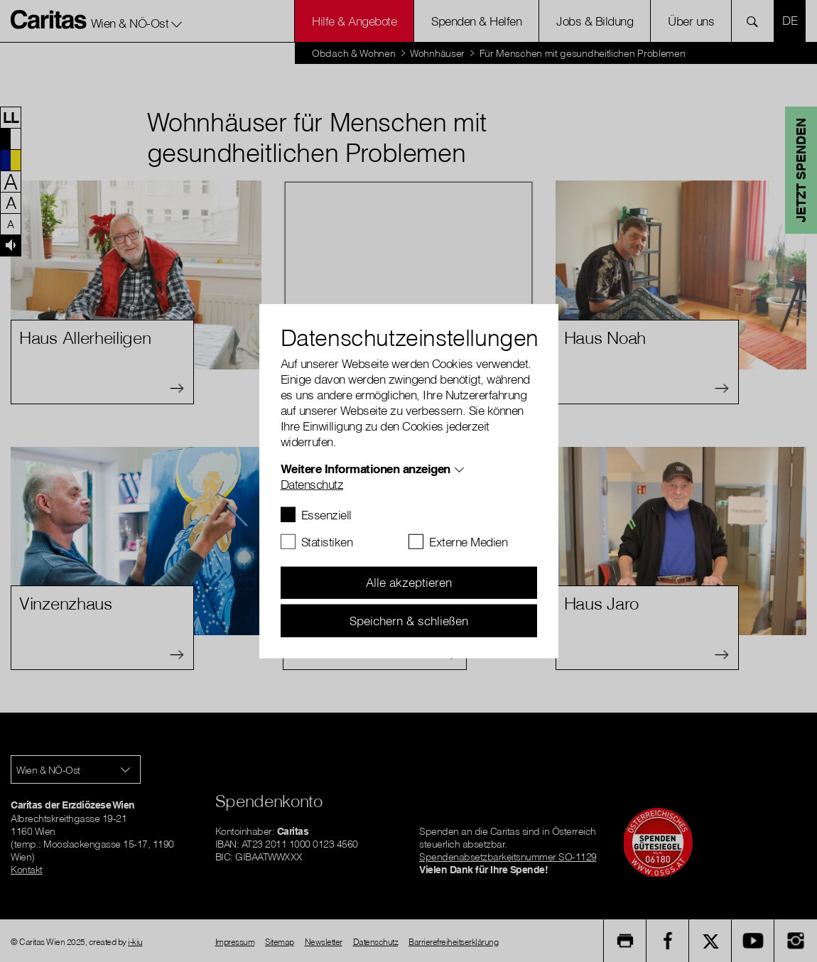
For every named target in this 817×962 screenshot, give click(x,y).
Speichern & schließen (409, 619)
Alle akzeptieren (409, 582)
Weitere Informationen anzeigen (365, 467)
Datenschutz (312, 483)
